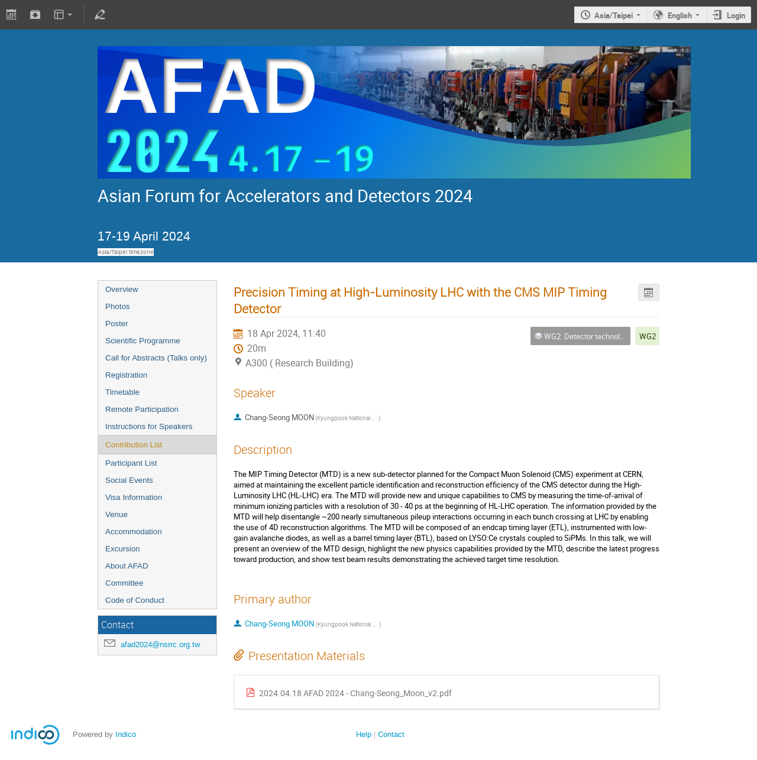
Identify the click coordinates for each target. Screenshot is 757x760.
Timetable (122, 392)
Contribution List (133, 444)
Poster (116, 323)
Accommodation (133, 531)
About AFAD (126, 565)
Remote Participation (142, 409)
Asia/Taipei (613, 15)
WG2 (647, 336)
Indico (125, 734)
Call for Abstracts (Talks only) (156, 357)
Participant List (131, 463)
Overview (121, 289)
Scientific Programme (142, 340)
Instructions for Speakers (148, 426)
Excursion (122, 548)
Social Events (129, 480)
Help (363, 734)
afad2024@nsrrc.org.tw (160, 644)
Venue (116, 514)
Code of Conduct (134, 600)
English (680, 15)
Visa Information (133, 497)
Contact (391, 734)
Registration (126, 375)
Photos (117, 306)
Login (736, 15)
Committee (124, 583)
